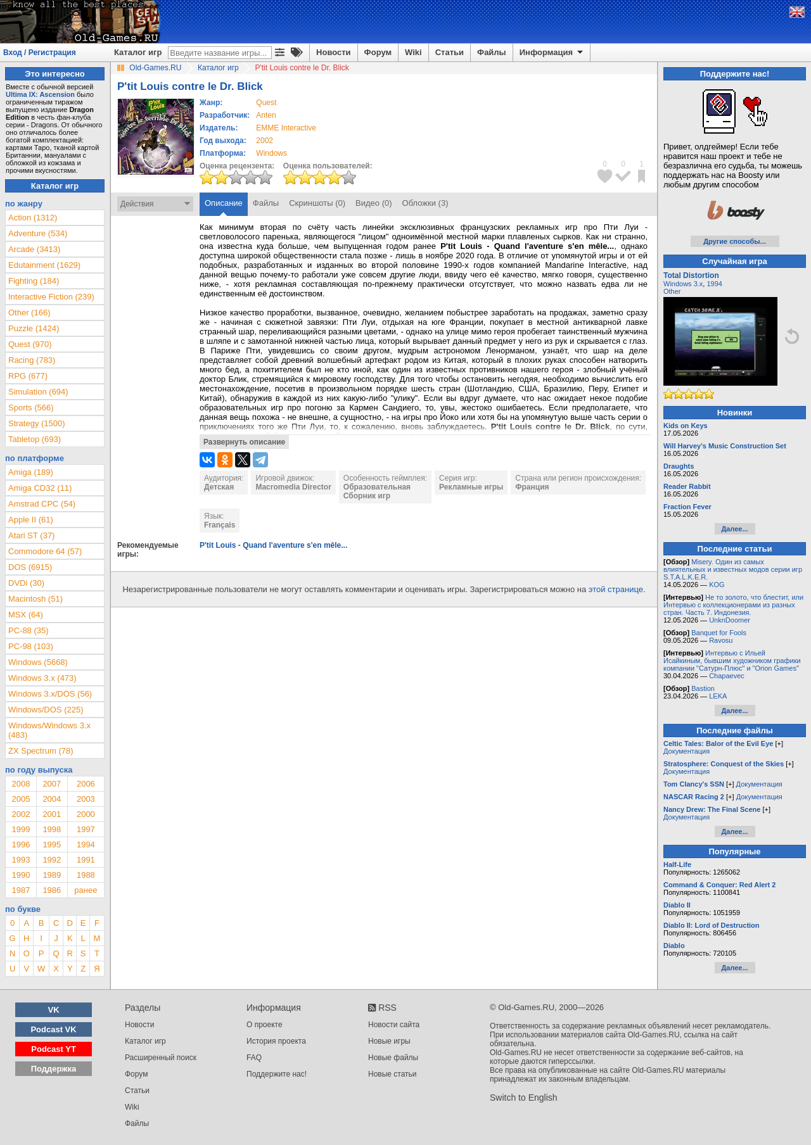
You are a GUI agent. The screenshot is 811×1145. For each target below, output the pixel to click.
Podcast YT (53, 1049)
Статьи (449, 52)
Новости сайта (393, 1024)
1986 (51, 890)
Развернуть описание (244, 442)
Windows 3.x (683, 284)
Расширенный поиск (160, 1057)
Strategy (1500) (36, 423)
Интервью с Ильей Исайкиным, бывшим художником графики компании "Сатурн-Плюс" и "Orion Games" (732, 660)
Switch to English (524, 1097)
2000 (86, 814)
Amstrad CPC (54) (41, 504)
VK (54, 1010)
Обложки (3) (425, 203)
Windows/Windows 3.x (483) (49, 730)
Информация (552, 52)
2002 (264, 140)
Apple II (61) (30, 519)
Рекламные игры (471, 487)
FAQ (254, 1057)
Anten (266, 115)
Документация (686, 751)
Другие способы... (734, 241)
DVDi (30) (26, 583)
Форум (378, 52)
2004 (51, 799)
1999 (20, 829)
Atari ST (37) (31, 535)
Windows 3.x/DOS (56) (50, 694)
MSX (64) (25, 614)
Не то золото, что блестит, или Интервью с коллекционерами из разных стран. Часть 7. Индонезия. (733, 604)
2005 (20, 799)
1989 (51, 875)
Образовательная (377, 487)
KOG (716, 584)
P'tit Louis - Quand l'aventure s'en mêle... (273, 545)
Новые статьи (392, 1074)
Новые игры (389, 1041)
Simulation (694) (38, 391)
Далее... (734, 529)
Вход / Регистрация (39, 52)
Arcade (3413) (34, 249)
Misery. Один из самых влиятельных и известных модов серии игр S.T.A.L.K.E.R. (732, 569)
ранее (85, 890)
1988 (86, 875)
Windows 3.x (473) (42, 678)
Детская (219, 487)
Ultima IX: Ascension (40, 94)
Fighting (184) (33, 281)
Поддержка (54, 1068)
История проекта (276, 1041)
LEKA (718, 696)
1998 (51, 829)
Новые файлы (393, 1057)
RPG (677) (28, 376)
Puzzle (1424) (33, 328)
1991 (86, 859)
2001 (51, 814)
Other (672, 291)
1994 (86, 844)
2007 (51, 783)
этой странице (616, 589)
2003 (86, 799)
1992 (51, 859)
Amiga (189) (30, 472)
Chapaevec (726, 676)
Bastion (703, 688)
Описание (224, 203)
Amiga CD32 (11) (40, 488)
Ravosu (720, 640)
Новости (333, 52)
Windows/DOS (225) (45, 709)
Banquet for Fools (718, 632)
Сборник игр (366, 495)
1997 (86, 829)
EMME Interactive (286, 127)
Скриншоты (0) (317, 203)
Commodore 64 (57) (45, 551)
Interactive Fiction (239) (51, 296)
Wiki (413, 52)
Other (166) (29, 312)
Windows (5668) (38, 662)
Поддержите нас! (276, 1074)
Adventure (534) (37, 233)
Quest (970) (30, 344)
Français (219, 525)
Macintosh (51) (35, 599)
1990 (20, 875)
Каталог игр (138, 52)
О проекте (264, 1024)
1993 (20, 859)
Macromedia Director (293, 487)
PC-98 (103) (30, 646)
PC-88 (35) (28, 630)
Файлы (491, 52)
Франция (532, 487)
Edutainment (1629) (44, 265)
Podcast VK (53, 1029)
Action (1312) (32, 217)
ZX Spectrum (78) (40, 751)
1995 (51, 844)
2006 (86, 783)
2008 (20, 783)
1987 (20, 890)
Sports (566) (31, 407)
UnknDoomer (729, 620)
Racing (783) (31, 360)
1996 (20, 844)
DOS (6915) (30, 567)
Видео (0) (373, 203)
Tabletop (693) (34, 439)
